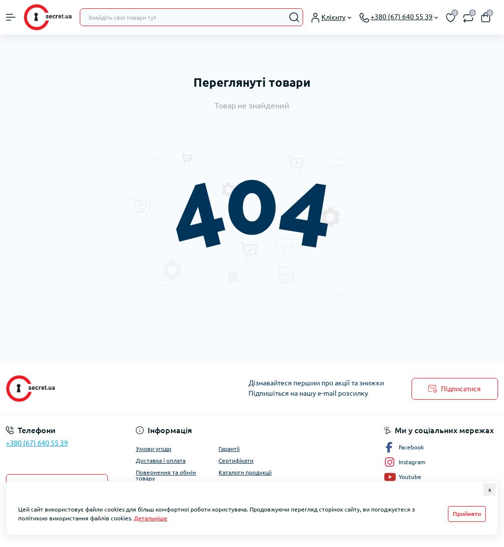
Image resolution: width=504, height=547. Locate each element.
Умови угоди (153, 448)
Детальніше (150, 518)
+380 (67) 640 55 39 (37, 443)
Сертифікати (236, 460)
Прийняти (467, 514)
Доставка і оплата (161, 460)
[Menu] (11, 17)
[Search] (294, 17)
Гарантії (229, 448)
